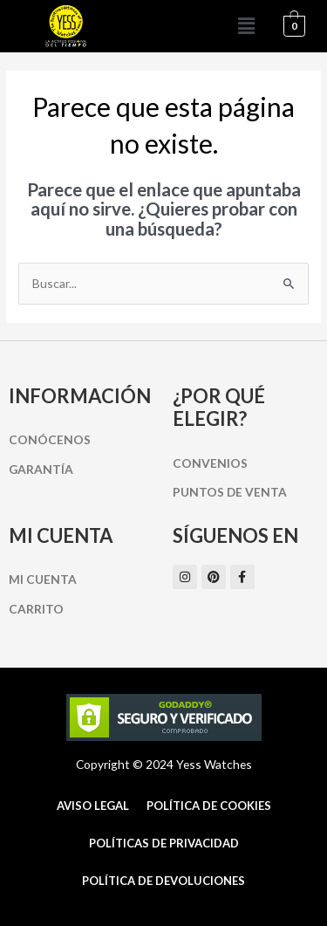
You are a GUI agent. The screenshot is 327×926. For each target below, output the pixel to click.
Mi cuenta (43, 579)
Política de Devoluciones (163, 881)
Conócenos (50, 439)
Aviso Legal (93, 806)
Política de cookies (208, 806)
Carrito (36, 608)
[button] (247, 26)
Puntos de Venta (230, 491)
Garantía (41, 469)
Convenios (210, 463)
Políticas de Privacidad (164, 843)
